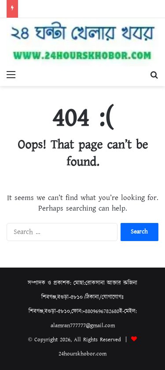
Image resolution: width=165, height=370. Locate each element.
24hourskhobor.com (82, 354)
